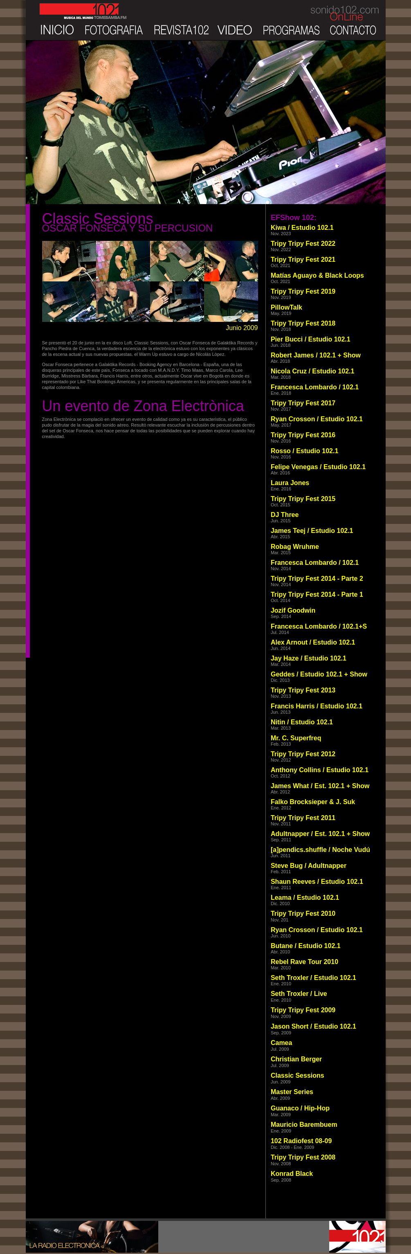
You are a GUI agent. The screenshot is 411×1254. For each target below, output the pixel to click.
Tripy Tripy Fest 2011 (303, 817)
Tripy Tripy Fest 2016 (303, 434)
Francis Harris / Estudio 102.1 (316, 706)
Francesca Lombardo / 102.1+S (319, 626)
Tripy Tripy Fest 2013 (303, 690)
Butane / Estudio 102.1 (306, 945)
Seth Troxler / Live (299, 993)
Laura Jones (290, 482)
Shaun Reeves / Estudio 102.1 (317, 881)
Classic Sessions (297, 1075)
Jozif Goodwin (293, 610)
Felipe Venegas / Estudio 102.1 (318, 466)
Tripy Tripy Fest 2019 (303, 291)
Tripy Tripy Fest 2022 (303, 243)
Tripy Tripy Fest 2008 (303, 1157)
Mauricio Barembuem (304, 1124)
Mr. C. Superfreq (296, 738)
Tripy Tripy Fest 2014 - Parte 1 (317, 594)
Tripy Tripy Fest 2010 (303, 913)
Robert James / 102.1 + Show (316, 355)
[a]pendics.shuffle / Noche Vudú (320, 849)
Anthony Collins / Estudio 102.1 (319, 769)
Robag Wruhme (295, 546)
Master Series (292, 1091)
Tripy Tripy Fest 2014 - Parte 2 (317, 578)
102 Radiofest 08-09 (301, 1140)
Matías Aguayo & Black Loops (317, 275)
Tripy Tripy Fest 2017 (303, 403)
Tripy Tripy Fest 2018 (303, 323)
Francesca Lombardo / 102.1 (315, 387)
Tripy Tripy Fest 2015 (303, 498)
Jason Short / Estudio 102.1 (313, 1026)
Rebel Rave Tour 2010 (304, 961)
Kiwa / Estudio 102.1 (302, 227)
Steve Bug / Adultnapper (308, 865)
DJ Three (285, 514)
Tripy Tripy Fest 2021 (303, 259)
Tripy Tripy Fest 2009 (303, 1010)
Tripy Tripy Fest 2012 (303, 754)
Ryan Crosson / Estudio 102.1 (317, 419)
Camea (281, 1042)
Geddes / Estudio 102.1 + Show (319, 674)
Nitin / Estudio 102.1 (302, 722)
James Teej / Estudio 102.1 (312, 530)
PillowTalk (286, 307)
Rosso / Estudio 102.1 (304, 450)
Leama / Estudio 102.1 (305, 897)
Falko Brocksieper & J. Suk (313, 801)
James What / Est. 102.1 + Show (320, 785)
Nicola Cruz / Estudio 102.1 (313, 371)
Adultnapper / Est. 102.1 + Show (320, 833)
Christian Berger (296, 1059)
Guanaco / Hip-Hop (300, 1108)
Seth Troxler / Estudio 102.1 (313, 977)
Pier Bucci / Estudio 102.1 (310, 339)
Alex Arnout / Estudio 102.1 (313, 642)
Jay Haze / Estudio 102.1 (308, 658)
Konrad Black (292, 1173)
